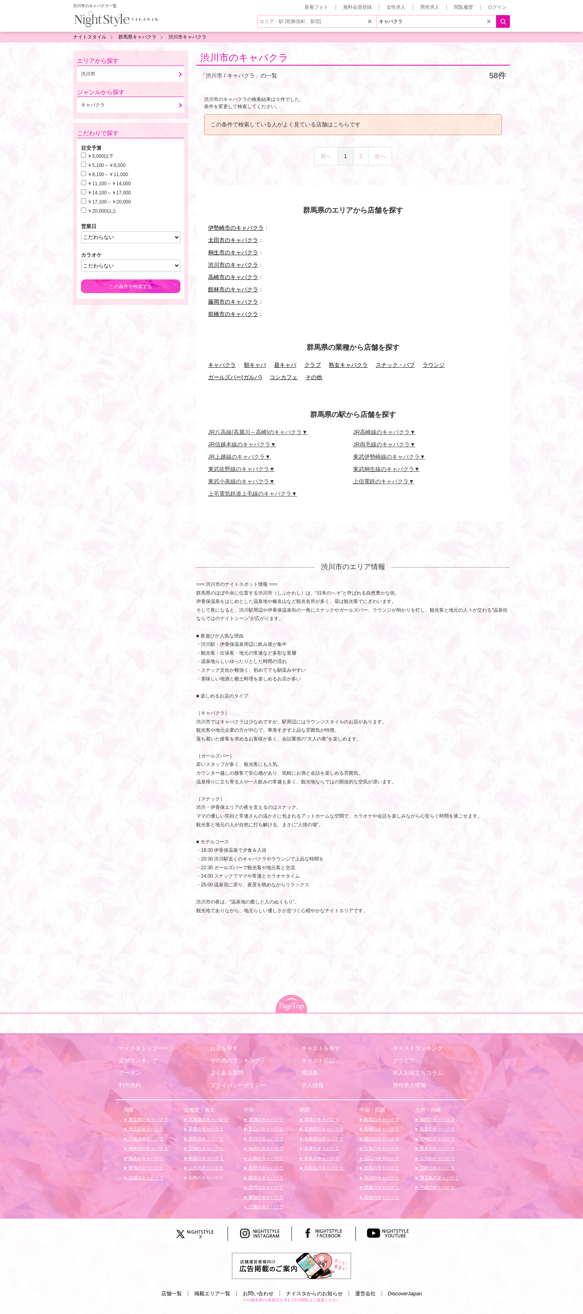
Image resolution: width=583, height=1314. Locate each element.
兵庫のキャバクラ (321, 1148)
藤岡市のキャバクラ (233, 301)
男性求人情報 (409, 1085)
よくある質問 (226, 1073)
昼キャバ (285, 365)
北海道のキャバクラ (207, 1119)
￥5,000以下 (100, 156)
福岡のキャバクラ (437, 1119)
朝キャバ (255, 365)
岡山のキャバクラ (381, 1138)
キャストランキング (418, 1048)
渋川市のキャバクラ (244, 57)
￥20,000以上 (101, 211)
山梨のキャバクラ (265, 1158)
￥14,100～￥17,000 (109, 193)
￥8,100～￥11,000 (107, 174)
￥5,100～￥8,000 (106, 165)
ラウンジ (434, 365)
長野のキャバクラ (265, 1167)
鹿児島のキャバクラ (439, 1177)
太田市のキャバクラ (233, 240)
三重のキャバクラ (265, 1206)
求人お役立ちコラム (418, 1073)
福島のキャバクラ (205, 1177)
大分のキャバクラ (437, 1158)
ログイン (497, 7)
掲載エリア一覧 (212, 1294)
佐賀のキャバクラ (437, 1128)
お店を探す (224, 1048)
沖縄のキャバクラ (437, 1187)
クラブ (312, 365)
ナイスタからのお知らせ (314, 1294)
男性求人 (429, 7)
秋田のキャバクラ (205, 1158)
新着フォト (316, 7)
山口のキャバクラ (381, 1158)
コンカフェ (283, 377)
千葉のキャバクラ (145, 1138)
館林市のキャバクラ (233, 289)
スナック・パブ (395, 365)
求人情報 (312, 1085)
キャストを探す (320, 1048)
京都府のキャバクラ (323, 1128)
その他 (313, 377)
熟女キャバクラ (348, 365)
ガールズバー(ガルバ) (235, 377)
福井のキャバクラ (265, 1148)
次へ (380, 156)
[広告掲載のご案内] (291, 1265)
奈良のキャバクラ (321, 1158)
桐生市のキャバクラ (233, 252)
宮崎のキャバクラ (437, 1167)
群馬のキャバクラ (145, 1167)
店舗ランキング (138, 1060)
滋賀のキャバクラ (321, 1119)
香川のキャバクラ (381, 1177)
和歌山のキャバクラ (323, 1167)
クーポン (130, 1073)
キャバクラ (222, 365)
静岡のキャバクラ (265, 1187)
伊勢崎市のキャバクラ (236, 228)
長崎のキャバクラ (437, 1138)
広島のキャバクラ (381, 1148)
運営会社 (365, 1294)
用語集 (309, 1073)
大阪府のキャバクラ (323, 1138)
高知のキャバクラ (381, 1197)
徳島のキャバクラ (381, 1167)
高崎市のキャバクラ (233, 277)
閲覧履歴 (463, 7)
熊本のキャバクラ (437, 1148)
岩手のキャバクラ (205, 1138)
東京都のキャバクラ (147, 1119)
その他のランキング (235, 1060)
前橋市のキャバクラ (233, 314)
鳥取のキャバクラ (381, 1119)
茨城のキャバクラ (145, 1177)
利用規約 (130, 1085)
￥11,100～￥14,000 (109, 183)
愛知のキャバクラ (265, 1197)
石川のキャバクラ (265, 1138)
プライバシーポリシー (238, 1085)
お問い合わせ (258, 1294)
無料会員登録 (357, 7)
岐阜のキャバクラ (265, 1177)
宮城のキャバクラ (205, 1148)
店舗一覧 (171, 1294)
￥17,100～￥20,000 (109, 202)
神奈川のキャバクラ (147, 1148)
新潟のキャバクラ (265, 1119)
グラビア (404, 1060)
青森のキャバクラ (205, 1128)
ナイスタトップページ (146, 1048)
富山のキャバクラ (265, 1128)
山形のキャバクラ (205, 1167)
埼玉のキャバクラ (145, 1128)
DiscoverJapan (405, 1294)
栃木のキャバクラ (145, 1158)
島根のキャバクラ (381, 1128)
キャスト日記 (318, 1060)
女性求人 (395, 7)
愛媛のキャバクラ (381, 1187)
